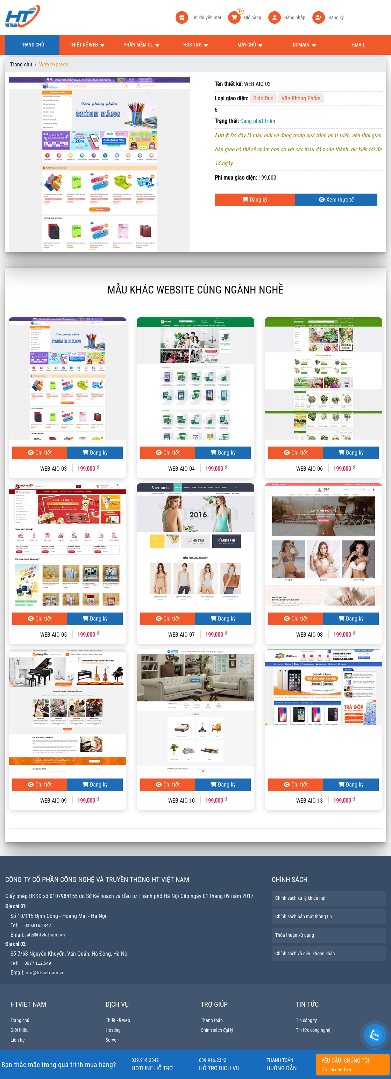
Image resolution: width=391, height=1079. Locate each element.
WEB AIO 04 (181, 468)
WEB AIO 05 (53, 634)
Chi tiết (40, 452)
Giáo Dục (263, 98)
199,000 (88, 468)
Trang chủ (21, 64)
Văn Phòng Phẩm (301, 98)
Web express (53, 64)
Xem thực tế (336, 199)
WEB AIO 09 (53, 800)
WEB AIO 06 (309, 468)
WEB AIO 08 (309, 634)
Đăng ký (255, 199)
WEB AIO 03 (53, 468)
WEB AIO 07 (181, 634)
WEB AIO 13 (309, 800)
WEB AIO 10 (181, 800)
